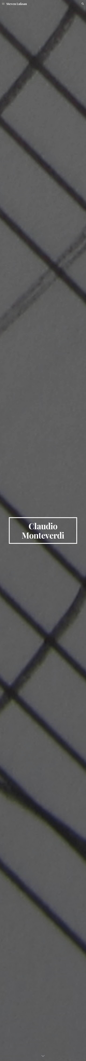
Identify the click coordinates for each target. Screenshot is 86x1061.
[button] (3, 3)
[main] (43, 530)
